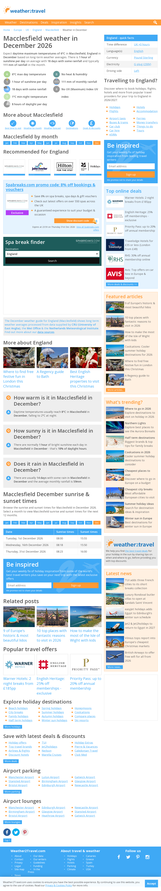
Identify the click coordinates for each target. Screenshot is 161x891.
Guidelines (39, 867)
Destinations (29, 22)
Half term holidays (20, 725)
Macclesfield (52, 30)
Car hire (114, 130)
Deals (44, 22)
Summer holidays (53, 716)
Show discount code (77, 225)
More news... (114, 667)
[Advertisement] (103, 9)
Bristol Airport (18, 790)
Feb (15, 143)
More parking (12, 796)
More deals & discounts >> (122, 284)
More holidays (13, 731)
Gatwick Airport (85, 781)
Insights (75, 22)
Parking (71, 870)
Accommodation (147, 111)
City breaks (16, 716)
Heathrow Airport (53, 820)
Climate (71, 873)
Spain (89, 867)
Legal (18, 870)
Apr (31, 143)
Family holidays (18, 721)
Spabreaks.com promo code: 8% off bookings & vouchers (50, 192)
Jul (56, 143)
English (138, 51)
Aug (64, 143)
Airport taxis (117, 118)
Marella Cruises (51, 759)
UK (27, 30)
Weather (11, 22)
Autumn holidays (52, 721)
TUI (44, 747)
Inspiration (59, 22)
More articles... (115, 390)
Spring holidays (52, 712)
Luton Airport (50, 781)
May (39, 143)
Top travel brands (20, 751)
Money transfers (147, 122)
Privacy (19, 867)
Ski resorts (82, 725)
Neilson (46, 755)
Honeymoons (83, 712)
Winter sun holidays (54, 725)
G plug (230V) (142, 64)
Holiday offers (17, 747)
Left (136, 71)
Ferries (141, 118)
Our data (38, 860)
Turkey (90, 870)
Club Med (81, 759)
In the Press (34, 875)
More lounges (12, 826)
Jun (47, 143)
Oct (80, 143)
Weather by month (33, 128)
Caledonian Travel (86, 755)
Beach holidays (18, 712)
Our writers (39, 863)
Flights (113, 111)
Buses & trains (118, 122)
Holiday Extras (84, 747)
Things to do (145, 126)
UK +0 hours (142, 44)
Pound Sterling (143, 57)
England (37, 30)
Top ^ (7, 844)
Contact (19, 863)
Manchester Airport (21, 781)
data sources (45, 336)
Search (89, 22)
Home (6, 30)
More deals (11, 765)
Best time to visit (13, 128)
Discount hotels (19, 759)
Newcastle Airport (86, 790)
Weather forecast (52, 128)
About (18, 860)
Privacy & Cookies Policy (58, 885)
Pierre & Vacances (86, 751)
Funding (37, 870)
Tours (140, 130)
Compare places (85, 721)
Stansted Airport (19, 785)
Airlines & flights (19, 755)
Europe (18, 30)
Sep (72, 143)
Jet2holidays (49, 751)
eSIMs (113, 134)
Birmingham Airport (55, 785)
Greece (90, 863)
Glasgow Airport (85, 785)
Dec (97, 143)
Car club (114, 126)
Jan (6, 143)
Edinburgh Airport (53, 790)
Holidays (114, 107)
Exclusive (17, 217)
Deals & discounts (91, 128)
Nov (89, 143)
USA (88, 873)
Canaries (91, 860)
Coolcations (82, 716)
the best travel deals (136, 551)
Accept (151, 883)
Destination (11, 253)
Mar (23, 143)
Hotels (141, 107)
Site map (19, 873)
